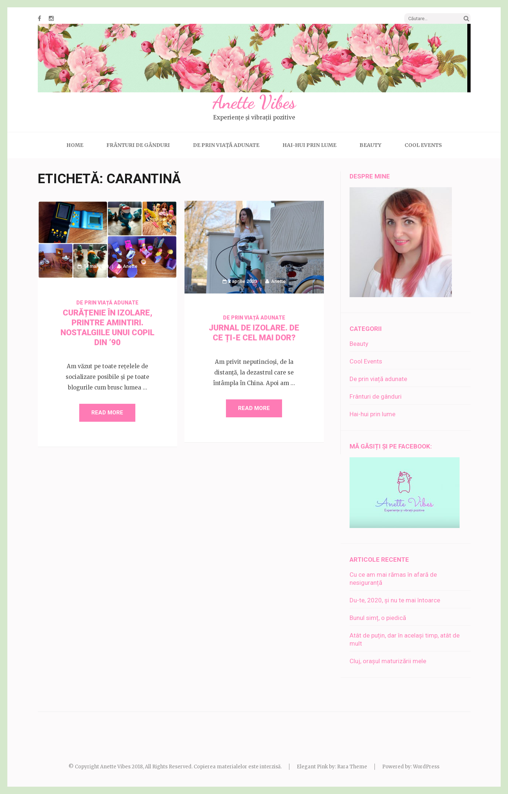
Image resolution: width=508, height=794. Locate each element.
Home (74, 145)
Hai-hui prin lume (309, 145)
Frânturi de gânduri (138, 145)
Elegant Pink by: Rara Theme (332, 767)
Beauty (370, 145)
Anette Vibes (254, 102)
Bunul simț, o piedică (378, 617)
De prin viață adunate (226, 145)
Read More (107, 412)
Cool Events (423, 145)
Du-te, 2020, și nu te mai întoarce (395, 600)
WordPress (426, 767)
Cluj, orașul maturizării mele (388, 661)
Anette (130, 266)
